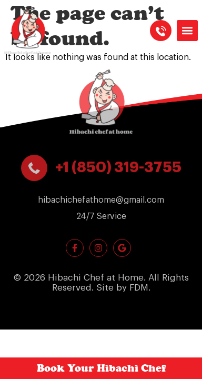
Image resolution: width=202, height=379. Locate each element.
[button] (187, 30)
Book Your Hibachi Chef (101, 368)
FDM (138, 287)
